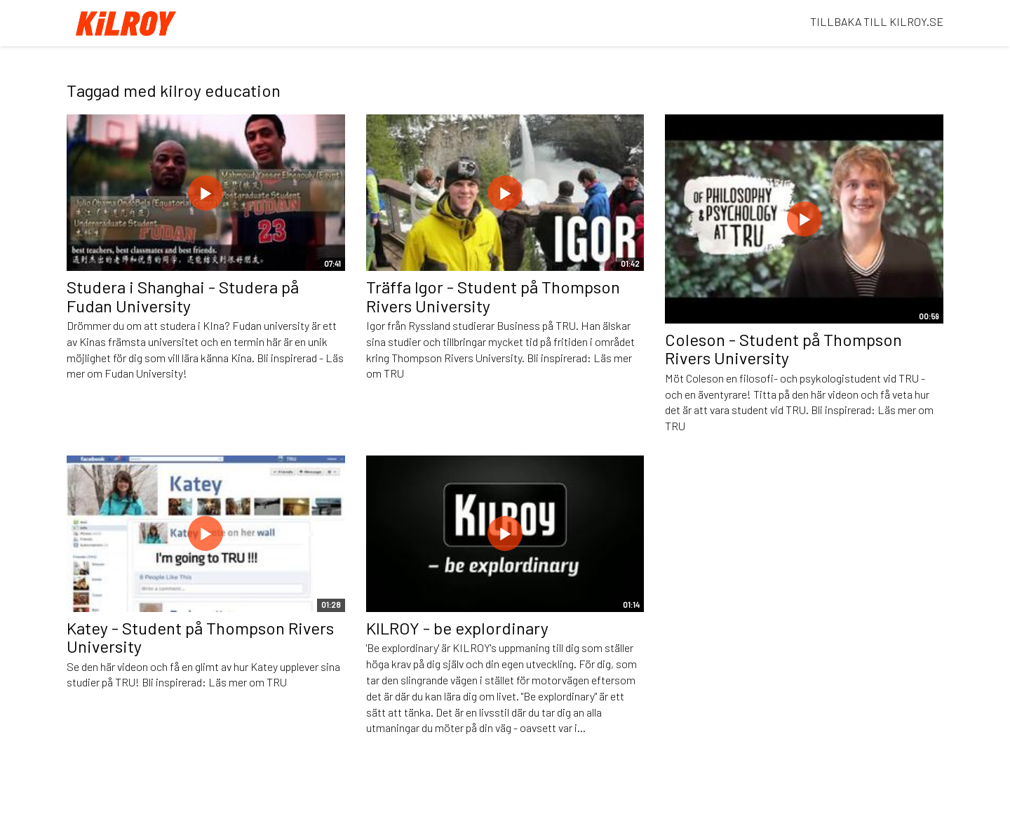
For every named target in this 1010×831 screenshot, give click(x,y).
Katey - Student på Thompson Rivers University (200, 637)
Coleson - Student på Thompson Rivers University (783, 348)
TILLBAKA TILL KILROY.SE (876, 21)
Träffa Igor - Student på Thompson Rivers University (493, 296)
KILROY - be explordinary (457, 628)
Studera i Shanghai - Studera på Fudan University (183, 296)
